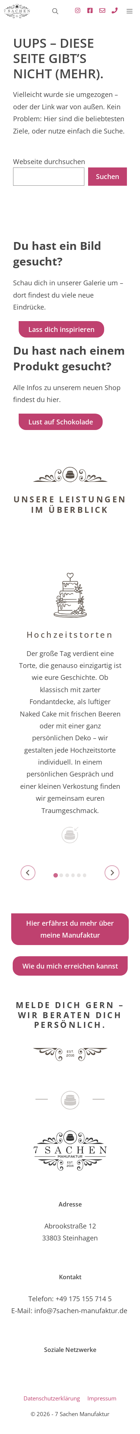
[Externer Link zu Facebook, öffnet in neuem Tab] (88, 11)
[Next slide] (112, 872)
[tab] (55, 875)
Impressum (101, 1398)
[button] (55, 11)
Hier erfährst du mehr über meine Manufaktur (70, 929)
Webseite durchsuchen (49, 161)
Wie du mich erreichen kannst (70, 965)
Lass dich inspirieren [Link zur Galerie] (61, 329)
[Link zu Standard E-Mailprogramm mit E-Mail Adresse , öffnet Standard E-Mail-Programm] (100, 11)
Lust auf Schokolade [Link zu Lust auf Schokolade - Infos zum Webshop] (60, 421)
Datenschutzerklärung (52, 1398)
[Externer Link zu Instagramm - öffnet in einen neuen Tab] (76, 11)
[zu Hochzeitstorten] (70, 715)
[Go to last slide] (28, 872)
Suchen (107, 176)
